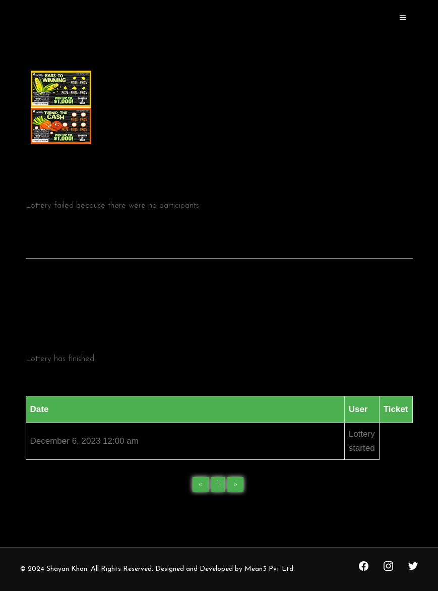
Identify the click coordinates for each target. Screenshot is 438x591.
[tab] (219, 315)
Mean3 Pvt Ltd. (269, 569)
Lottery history (219, 316)
